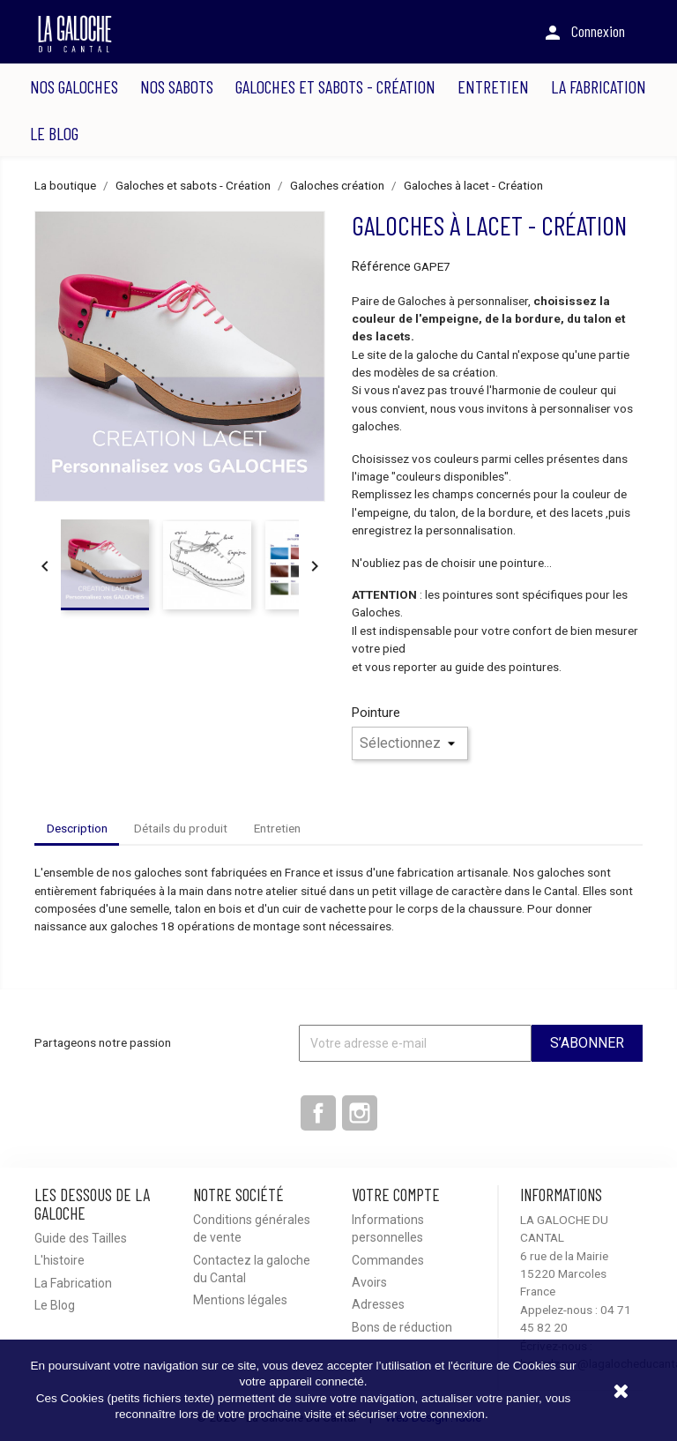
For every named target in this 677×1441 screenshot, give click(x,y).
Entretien (493, 86)
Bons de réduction (402, 1327)
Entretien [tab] (277, 828)
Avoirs (369, 1282)
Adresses (378, 1304)
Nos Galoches (74, 86)
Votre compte (396, 1194)
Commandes (388, 1260)
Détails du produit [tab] (180, 828)
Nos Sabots (176, 86)
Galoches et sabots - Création (335, 86)
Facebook (318, 1113)
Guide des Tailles (80, 1238)
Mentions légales (240, 1300)
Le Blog (54, 133)
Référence (381, 266)
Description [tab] (77, 828)
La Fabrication (598, 86)
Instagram (359, 1113)
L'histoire (59, 1260)
